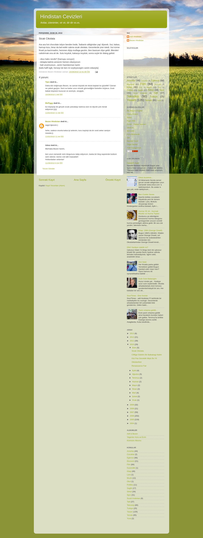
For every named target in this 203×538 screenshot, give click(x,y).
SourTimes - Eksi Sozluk (137, 296)
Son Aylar (142, 262)
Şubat (135, 396)
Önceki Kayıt (113, 179)
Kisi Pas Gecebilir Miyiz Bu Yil (144, 358)
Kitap (129, 87)
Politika (130, 90)
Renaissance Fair (139, 366)
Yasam (131, 100)
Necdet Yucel (132, 141)
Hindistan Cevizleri (61, 16)
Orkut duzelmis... (145, 177)
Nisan (134, 389)
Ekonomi (130, 84)
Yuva (159, 100)
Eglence (155, 80)
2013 (132, 333)
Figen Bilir (131, 121)
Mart (134, 393)
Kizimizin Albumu (134, 440)
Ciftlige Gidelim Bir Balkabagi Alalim (147, 355)
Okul (159, 87)
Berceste (130, 131)
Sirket (151, 90)
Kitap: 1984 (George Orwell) (150, 230)
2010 (132, 344)
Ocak (134, 400)
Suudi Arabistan (140, 93)
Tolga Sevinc (132, 144)
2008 (132, 408)
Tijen (47, 82)
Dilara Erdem (132, 114)
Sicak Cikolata (138, 351)
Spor (161, 90)
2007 (132, 412)
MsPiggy (49, 103)
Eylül (134, 370)
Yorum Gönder (48, 169)
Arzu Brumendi (133, 134)
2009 (132, 405)
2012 (132, 337)
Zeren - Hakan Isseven (136, 124)
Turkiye (153, 96)
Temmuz (136, 378)
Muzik (149, 87)
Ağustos (136, 374)
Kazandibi (158, 84)
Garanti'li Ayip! (133, 163)
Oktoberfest (137, 362)
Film (143, 84)
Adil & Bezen (132, 434)
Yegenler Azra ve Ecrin (136, 437)
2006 (132, 416)
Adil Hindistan (135, 37)
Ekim (134, 348)
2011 (132, 341)
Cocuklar (144, 81)
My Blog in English (135, 111)
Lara (140, 87)
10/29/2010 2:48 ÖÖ (53, 95)
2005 (132, 419)
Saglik (140, 90)
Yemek (148, 100)
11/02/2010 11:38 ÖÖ (54, 113)
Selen (129, 117)
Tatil (156, 93)
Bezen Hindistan (52, 121)
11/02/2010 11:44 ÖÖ (54, 137)
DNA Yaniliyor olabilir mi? (137, 247)
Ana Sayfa (80, 179)
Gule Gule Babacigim (147, 279)
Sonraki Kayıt (47, 179)
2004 (132, 423)
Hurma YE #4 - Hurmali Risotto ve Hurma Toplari (148, 212)
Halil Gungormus (134, 148)
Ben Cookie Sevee (146, 194)
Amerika (131, 80)
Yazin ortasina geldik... (147, 310)
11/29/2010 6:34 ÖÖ (53, 163)
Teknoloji (133, 96)
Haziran (135, 382)
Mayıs (135, 385)
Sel (128, 138)
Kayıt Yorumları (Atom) (55, 186)
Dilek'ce (130, 128)
